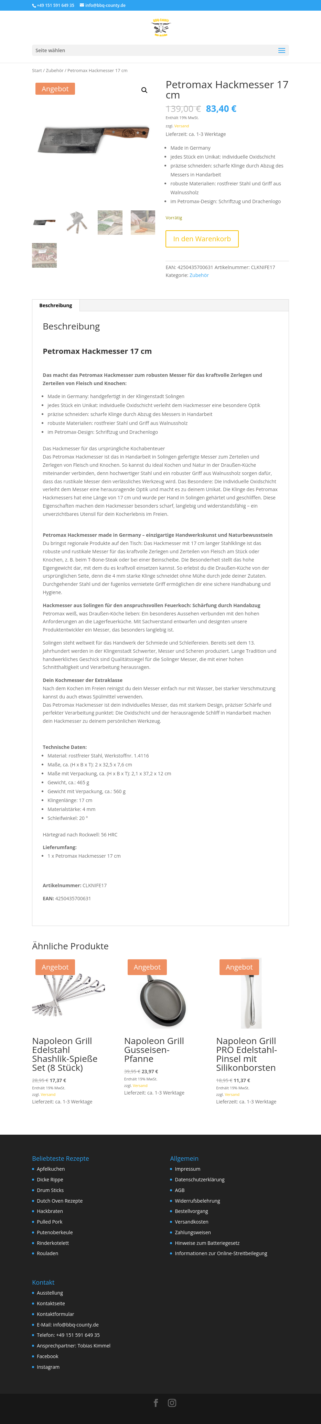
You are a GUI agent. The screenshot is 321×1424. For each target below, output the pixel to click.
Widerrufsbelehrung (197, 1200)
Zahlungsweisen (193, 1232)
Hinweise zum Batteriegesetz (207, 1243)
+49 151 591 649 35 (78, 1335)
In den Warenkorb (202, 238)
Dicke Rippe (50, 1179)
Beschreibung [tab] (55, 305)
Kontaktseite (51, 1303)
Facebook (47, 1356)
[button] (144, 90)
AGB (179, 1190)
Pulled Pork (49, 1221)
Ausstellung (50, 1292)
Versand (181, 125)
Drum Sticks (50, 1190)
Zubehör (54, 70)
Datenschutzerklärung (199, 1179)
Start (37, 70)
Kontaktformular (55, 1314)
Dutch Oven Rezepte (60, 1200)
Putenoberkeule (55, 1232)
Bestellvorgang (191, 1211)
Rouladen (47, 1253)
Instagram (48, 1367)
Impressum (187, 1169)
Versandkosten (191, 1221)
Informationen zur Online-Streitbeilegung (221, 1253)
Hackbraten (50, 1211)
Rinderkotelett (53, 1243)
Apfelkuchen (51, 1169)
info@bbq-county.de (75, 1324)
